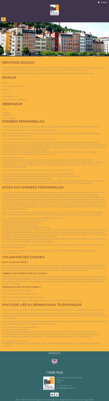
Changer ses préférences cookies (70, 400)
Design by (88, 400)
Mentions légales (35, 400)
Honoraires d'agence (50, 400)
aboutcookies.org (81, 277)
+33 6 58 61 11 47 (65, 386)
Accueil (54, 10)
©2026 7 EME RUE (21, 400)
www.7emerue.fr (85, 336)
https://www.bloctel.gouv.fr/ (29, 327)
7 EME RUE (54, 372)
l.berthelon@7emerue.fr (71, 336)
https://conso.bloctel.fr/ (20, 329)
